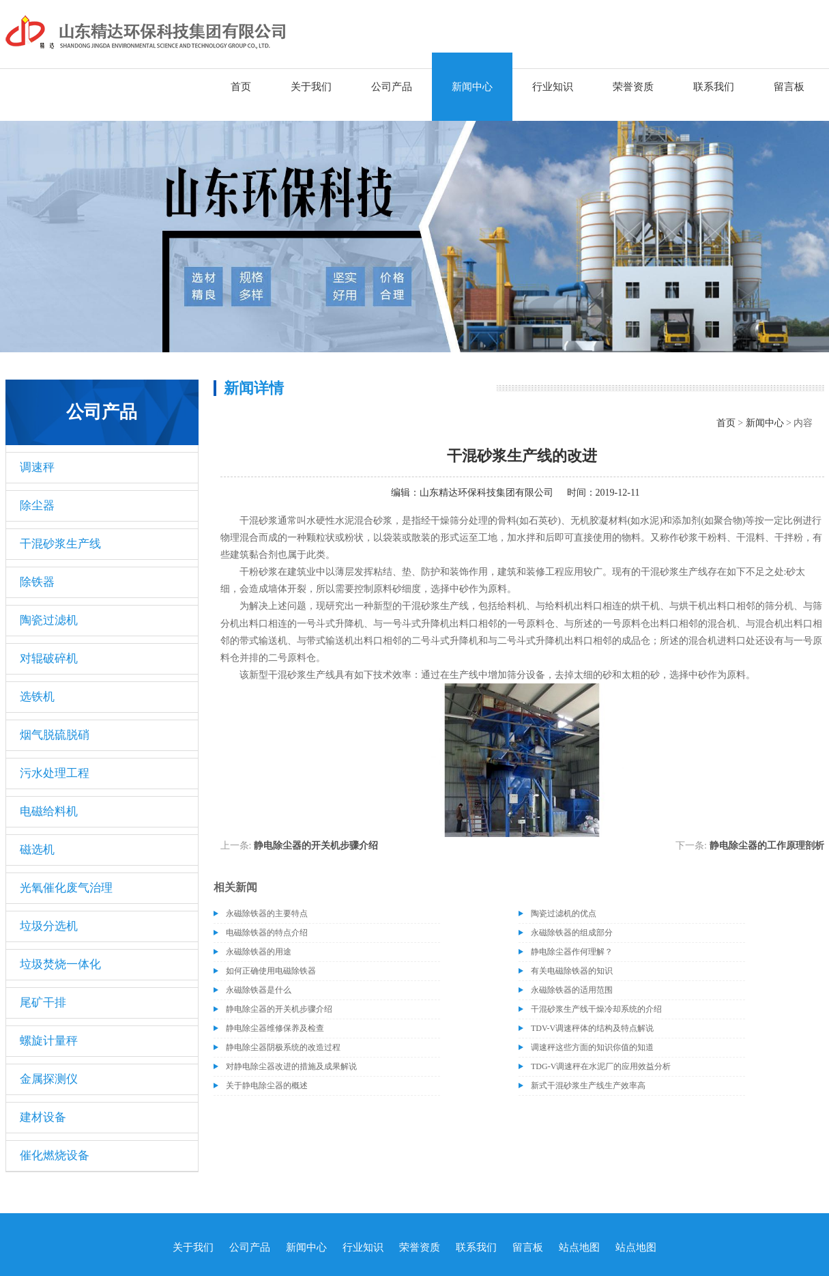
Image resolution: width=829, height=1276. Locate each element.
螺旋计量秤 (49, 1040)
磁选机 (37, 849)
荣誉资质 (633, 86)
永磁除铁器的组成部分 (572, 932)
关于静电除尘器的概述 (267, 1085)
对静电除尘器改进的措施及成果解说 (291, 1066)
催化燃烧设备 (54, 1155)
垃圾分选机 (49, 926)
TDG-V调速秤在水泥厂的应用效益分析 (601, 1066)
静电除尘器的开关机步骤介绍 (316, 845)
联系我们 (713, 86)
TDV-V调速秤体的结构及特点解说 (592, 1028)
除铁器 (37, 582)
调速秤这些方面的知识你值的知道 (592, 1047)
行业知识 (552, 86)
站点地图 (579, 1247)
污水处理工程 (54, 773)
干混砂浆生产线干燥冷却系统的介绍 (596, 1009)
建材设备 (43, 1117)
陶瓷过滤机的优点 (563, 913)
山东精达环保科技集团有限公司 (486, 492)
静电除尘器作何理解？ (572, 951)
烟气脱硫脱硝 (54, 734)
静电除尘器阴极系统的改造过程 (283, 1047)
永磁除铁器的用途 (258, 951)
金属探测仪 (49, 1079)
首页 (241, 86)
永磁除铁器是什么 (258, 990)
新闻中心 (472, 86)
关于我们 (311, 86)
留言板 (789, 86)
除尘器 (37, 505)
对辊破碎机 (49, 658)
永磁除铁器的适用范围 (572, 990)
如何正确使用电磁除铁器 (271, 971)
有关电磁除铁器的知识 (572, 971)
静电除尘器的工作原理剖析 (767, 845)
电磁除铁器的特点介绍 (267, 932)
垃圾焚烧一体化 (60, 964)
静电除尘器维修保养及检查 (275, 1028)
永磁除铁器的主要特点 (267, 913)
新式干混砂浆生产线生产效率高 (588, 1085)
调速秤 (37, 467)
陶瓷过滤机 (49, 620)
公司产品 (391, 86)
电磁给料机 (49, 811)
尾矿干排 (43, 1002)
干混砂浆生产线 (60, 543)
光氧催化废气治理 (66, 887)
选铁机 (37, 696)
